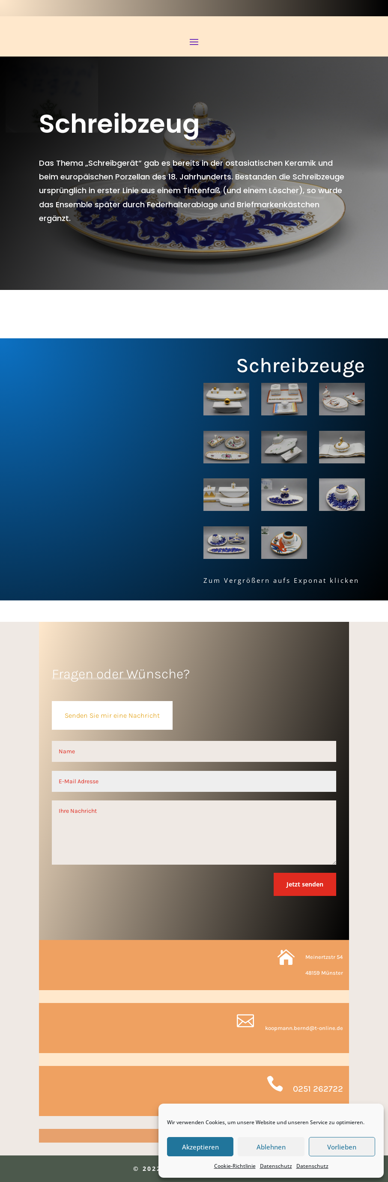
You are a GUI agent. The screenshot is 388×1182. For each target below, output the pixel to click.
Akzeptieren (200, 1147)
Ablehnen (271, 1147)
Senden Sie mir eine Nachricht (112, 715)
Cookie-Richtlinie (235, 1166)
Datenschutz (276, 1166)
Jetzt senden (305, 884)
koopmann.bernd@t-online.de (304, 1028)
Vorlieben (341, 1147)
